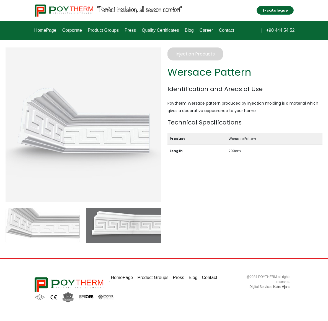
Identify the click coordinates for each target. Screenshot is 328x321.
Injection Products (195, 54)
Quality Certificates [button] (158, 30)
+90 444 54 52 (280, 30)
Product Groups (102, 30)
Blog (187, 30)
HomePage (45, 30)
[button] (256, 29)
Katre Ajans (281, 287)
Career (204, 30)
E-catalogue (275, 10)
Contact (224, 30)
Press (129, 30)
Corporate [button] (71, 30)
